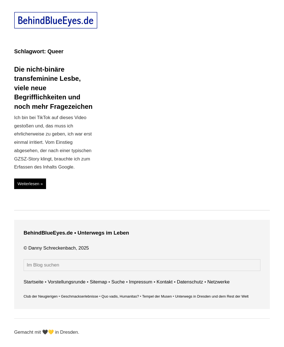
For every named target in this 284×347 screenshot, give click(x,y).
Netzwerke (218, 282)
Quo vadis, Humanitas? (120, 296)
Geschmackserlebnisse (79, 296)
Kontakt (165, 282)
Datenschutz (190, 282)
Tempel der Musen (157, 296)
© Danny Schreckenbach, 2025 (56, 248)
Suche (118, 282)
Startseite (34, 282)
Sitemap (98, 282)
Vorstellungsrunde (66, 282)
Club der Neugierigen (41, 296)
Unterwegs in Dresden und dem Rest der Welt (211, 296)
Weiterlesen (28, 183)
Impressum (140, 282)
